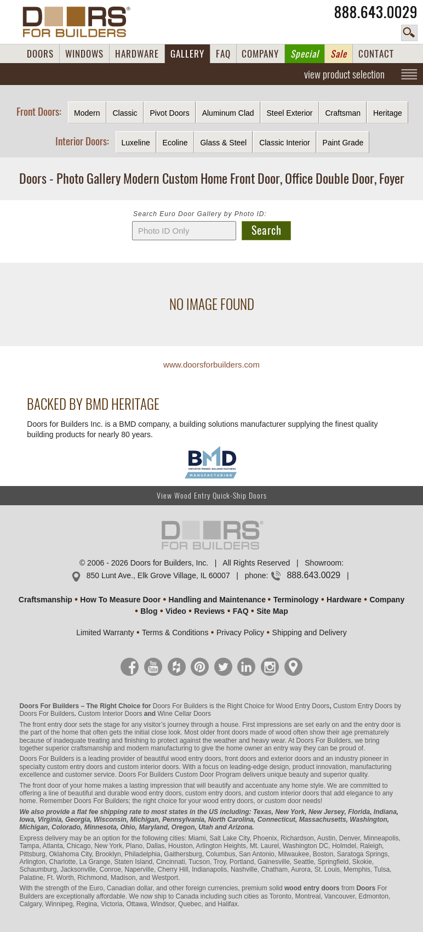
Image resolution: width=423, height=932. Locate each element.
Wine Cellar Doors (184, 714)
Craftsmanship (45, 599)
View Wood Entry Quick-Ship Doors (212, 495)
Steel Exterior (290, 113)
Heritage (387, 113)
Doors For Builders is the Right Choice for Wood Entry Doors (241, 706)
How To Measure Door (120, 599)
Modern (87, 113)
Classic (124, 113)
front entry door (54, 724)
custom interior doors (148, 767)
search (409, 33)
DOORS (40, 53)
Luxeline (136, 142)
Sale (338, 53)
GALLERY (187, 53)
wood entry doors (156, 793)
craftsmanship (91, 748)
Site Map (272, 611)
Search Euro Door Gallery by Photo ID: (200, 214)
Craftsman (343, 113)
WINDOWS (84, 53)
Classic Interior (284, 142)
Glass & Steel (223, 142)
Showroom (323, 562)
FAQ (223, 53)
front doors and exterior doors (268, 758)
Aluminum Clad (228, 113)
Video (175, 611)
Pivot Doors (169, 113)
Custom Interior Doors (110, 714)
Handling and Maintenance (217, 599)
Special (304, 53)
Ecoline (175, 142)
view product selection (344, 74)
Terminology (296, 599)
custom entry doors (74, 767)
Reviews (209, 611)
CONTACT (376, 53)
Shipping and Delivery (309, 632)
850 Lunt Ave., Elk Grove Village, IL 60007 (158, 575)
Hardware (344, 599)
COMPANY (260, 53)
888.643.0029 (376, 12)
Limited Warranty (105, 632)
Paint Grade (343, 142)
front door (46, 785)
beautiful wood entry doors (182, 758)
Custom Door (194, 774)
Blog (148, 611)
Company (386, 599)
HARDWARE (137, 53)
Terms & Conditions (175, 632)
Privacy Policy (240, 632)
